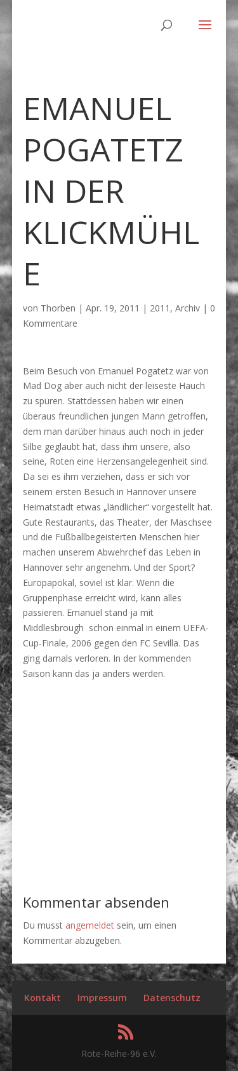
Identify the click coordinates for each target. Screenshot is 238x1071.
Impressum (102, 998)
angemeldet (89, 925)
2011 (160, 308)
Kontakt (42, 998)
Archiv (187, 308)
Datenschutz (172, 998)
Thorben (58, 308)
